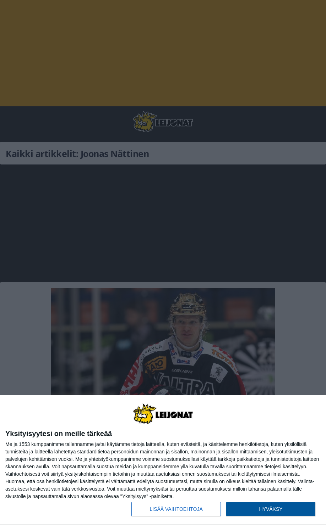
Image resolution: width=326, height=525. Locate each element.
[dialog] (163, 460)
